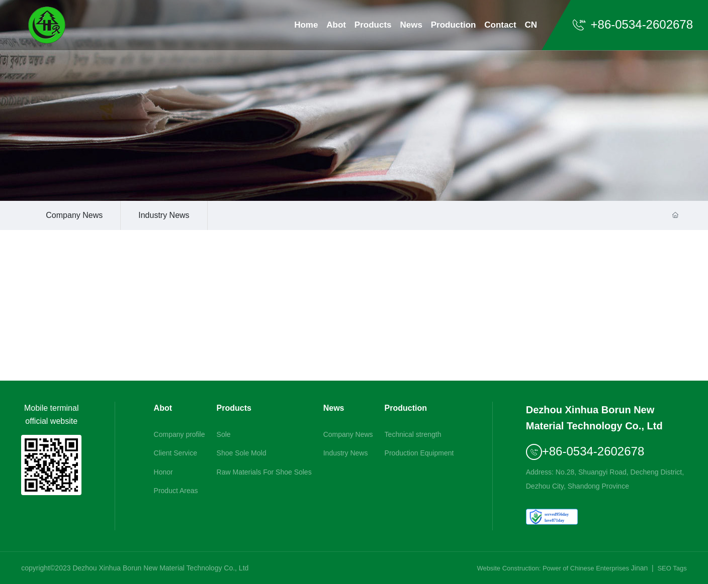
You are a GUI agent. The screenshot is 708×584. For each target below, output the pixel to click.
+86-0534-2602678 (632, 24)
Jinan (639, 568)
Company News (74, 215)
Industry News (163, 215)
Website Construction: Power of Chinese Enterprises (553, 568)
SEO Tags (671, 568)
